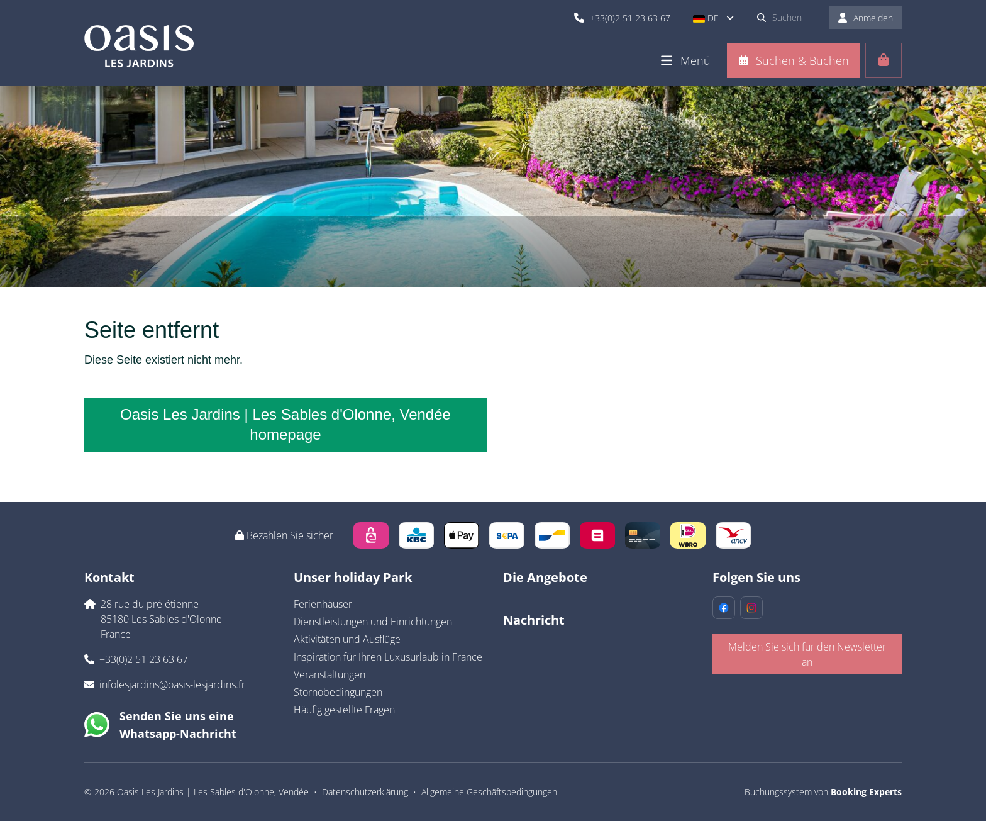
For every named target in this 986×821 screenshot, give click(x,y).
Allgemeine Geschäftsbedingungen (489, 792)
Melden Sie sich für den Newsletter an (807, 654)
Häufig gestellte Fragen (344, 710)
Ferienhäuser (323, 604)
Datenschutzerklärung (365, 792)
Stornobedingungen (338, 692)
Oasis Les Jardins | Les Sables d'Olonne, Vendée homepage (285, 424)
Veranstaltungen (329, 674)
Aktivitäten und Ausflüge (347, 639)
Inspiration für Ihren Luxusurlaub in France (388, 657)
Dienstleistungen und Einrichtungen (373, 621)
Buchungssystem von (823, 792)
